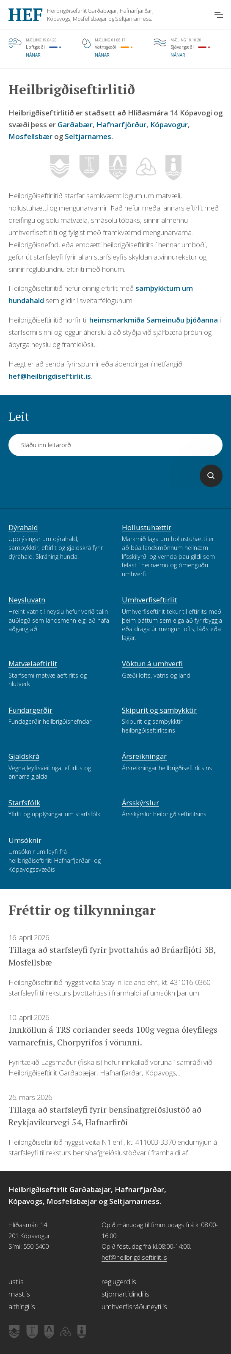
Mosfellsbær (30, 136)
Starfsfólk (24, 803)
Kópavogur (169, 124)
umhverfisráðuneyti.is (134, 1306)
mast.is (19, 1294)
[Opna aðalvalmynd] (218, 14)
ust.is (16, 1281)
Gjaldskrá (23, 756)
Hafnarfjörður (121, 124)
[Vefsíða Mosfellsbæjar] (146, 170)
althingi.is (21, 1306)
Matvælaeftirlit (32, 664)
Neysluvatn (26, 600)
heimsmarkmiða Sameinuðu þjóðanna (153, 320)
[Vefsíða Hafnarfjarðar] (89, 168)
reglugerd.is (119, 1281)
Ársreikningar (144, 756)
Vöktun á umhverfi (152, 664)
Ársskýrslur (140, 803)
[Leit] (115, 445)
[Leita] (211, 476)
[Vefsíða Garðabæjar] (60, 168)
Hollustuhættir (146, 528)
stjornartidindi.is (125, 1294)
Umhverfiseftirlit (149, 600)
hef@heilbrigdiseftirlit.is (49, 376)
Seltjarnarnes (88, 136)
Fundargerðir (30, 710)
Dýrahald (23, 528)
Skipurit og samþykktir (159, 710)
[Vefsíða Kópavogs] (117, 168)
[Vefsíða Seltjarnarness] (173, 168)
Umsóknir (24, 841)
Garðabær (75, 124)
